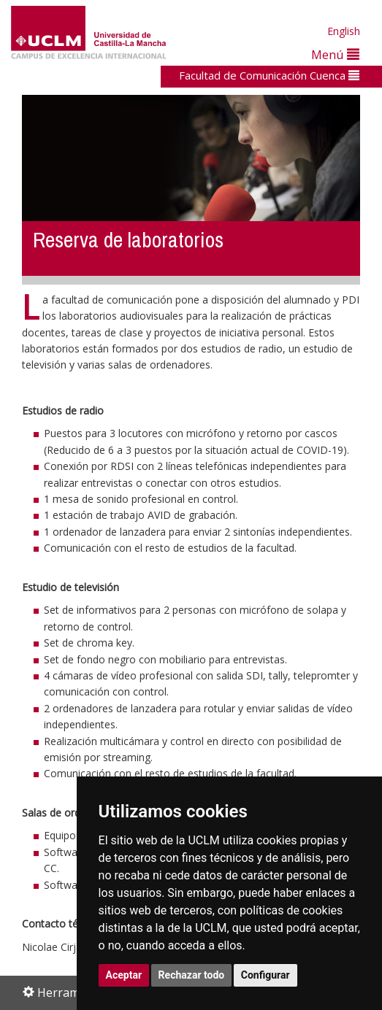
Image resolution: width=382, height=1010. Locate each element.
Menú (335, 54)
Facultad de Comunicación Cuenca (269, 75)
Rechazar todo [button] (191, 975)
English (343, 31)
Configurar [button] (265, 975)
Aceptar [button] (124, 975)
